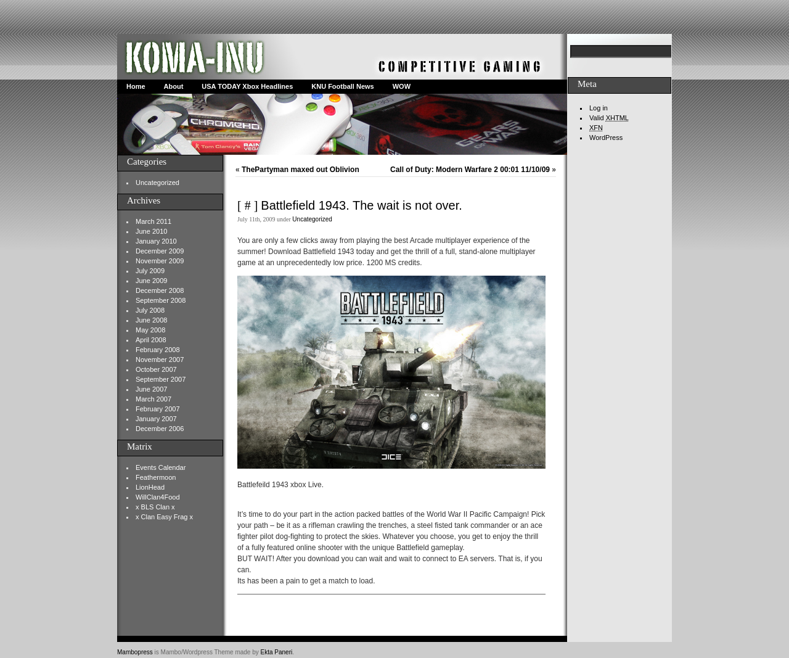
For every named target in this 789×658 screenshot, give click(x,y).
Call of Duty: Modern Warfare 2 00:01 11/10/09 (470, 169)
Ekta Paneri (277, 652)
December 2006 (160, 428)
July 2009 (150, 270)
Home (135, 86)
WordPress (606, 137)
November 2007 (160, 359)
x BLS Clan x (155, 507)
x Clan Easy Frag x (164, 516)
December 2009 (160, 251)
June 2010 (151, 231)
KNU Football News (342, 86)
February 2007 (158, 409)
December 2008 (160, 290)
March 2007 (153, 399)
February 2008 (158, 349)
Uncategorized (157, 182)
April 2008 (151, 339)
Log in (598, 108)
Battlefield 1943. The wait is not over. (361, 205)
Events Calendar (161, 467)
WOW (402, 86)
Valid (609, 117)
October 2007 (156, 369)
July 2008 (150, 310)
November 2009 (160, 261)
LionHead (150, 487)
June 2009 (151, 280)
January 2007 (156, 418)
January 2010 (156, 241)
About (174, 86)
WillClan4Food (158, 497)
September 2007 (161, 379)
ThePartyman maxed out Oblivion (300, 169)
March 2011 (153, 221)
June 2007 (151, 389)
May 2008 (150, 330)
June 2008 (151, 320)
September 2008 (161, 300)
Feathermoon (156, 477)
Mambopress (135, 652)
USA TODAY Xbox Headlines (247, 86)
